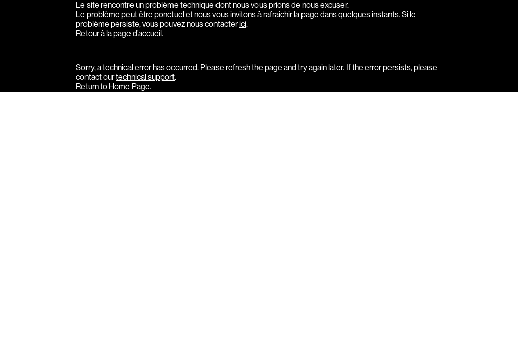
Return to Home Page (113, 87)
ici (242, 24)
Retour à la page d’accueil (119, 33)
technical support (145, 77)
